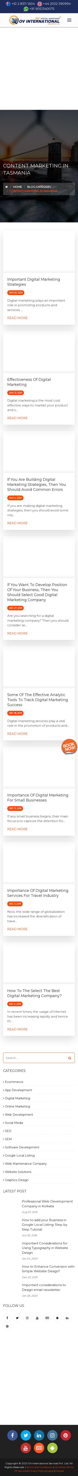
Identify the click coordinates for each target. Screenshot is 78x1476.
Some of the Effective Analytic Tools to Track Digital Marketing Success (37, 700)
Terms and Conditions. (39, 1467)
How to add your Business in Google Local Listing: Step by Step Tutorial (44, 1224)
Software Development (21, 1147)
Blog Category (39, 186)
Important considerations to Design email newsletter (44, 1287)
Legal (50, 1470)
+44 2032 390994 (57, 4)
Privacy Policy (36, 1470)
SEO (7, 1131)
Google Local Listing (19, 1155)
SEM (7, 1139)
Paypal (59, 1470)
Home (17, 186)
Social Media (13, 1123)
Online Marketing (16, 1106)
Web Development (18, 1115)
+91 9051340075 (41, 9)
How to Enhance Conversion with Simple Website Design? (48, 1269)
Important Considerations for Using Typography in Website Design (45, 1248)
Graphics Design (15, 1180)
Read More (17, 318)
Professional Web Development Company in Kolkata (47, 1203)
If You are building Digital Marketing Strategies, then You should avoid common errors (36, 484)
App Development (17, 1090)
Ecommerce (13, 1082)
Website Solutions (17, 1172)
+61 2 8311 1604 (23, 4)
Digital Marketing (16, 1098)
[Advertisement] (39, 68)
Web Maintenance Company (25, 1164)
